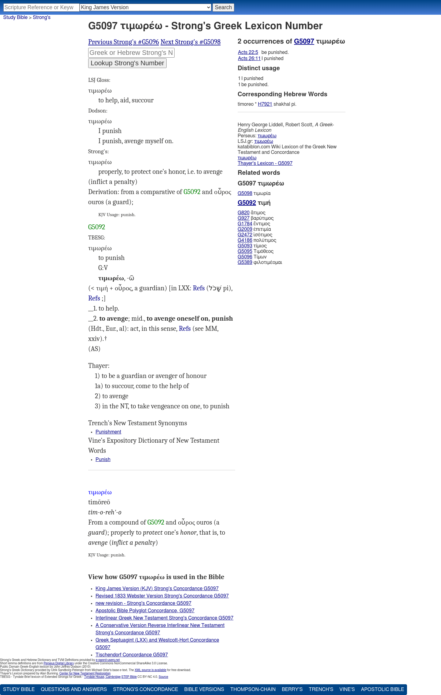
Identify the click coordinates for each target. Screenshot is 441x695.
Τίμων (252, 256)
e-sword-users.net (108, 660)
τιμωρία (254, 193)
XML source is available (150, 670)
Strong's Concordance (145, 689)
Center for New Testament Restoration (85, 673)
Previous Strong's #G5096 (123, 42)
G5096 (245, 256)
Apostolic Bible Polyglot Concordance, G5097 (145, 610)
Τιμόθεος (255, 251)
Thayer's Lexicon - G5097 (265, 163)
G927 (244, 218)
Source (163, 676)
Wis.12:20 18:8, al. (94, 298)
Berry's (292, 689)
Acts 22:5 (248, 52)
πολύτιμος (257, 240)
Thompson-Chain (253, 689)
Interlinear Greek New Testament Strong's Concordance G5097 (164, 618)
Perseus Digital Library (59, 663)
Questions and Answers (74, 689)
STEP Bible (129, 676)
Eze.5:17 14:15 (199, 288)
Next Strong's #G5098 (190, 42)
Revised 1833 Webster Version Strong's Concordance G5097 (162, 596)
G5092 (191, 192)
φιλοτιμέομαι (260, 262)
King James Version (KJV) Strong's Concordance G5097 (157, 588)
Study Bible (15, 17)
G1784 (245, 223)
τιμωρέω (267, 135)
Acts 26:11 (249, 58)
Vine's (347, 689)
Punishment (108, 432)
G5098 (245, 193)
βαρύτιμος (255, 218)
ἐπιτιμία (254, 229)
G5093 (245, 245)
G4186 (245, 240)
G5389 (245, 262)
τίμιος (252, 245)
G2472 (245, 234)
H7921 (265, 104)
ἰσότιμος (255, 234)
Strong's (42, 17)
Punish (103, 459)
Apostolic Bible (382, 689)
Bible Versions (204, 689)
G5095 (245, 251)
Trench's (321, 689)
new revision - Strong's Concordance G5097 (143, 603)
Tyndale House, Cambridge (102, 676)
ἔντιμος (254, 223)
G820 (244, 212)
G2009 (245, 229)
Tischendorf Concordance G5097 (132, 654)
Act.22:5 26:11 (185, 329)
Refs (199, 288)
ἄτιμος (252, 212)
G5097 (304, 41)
